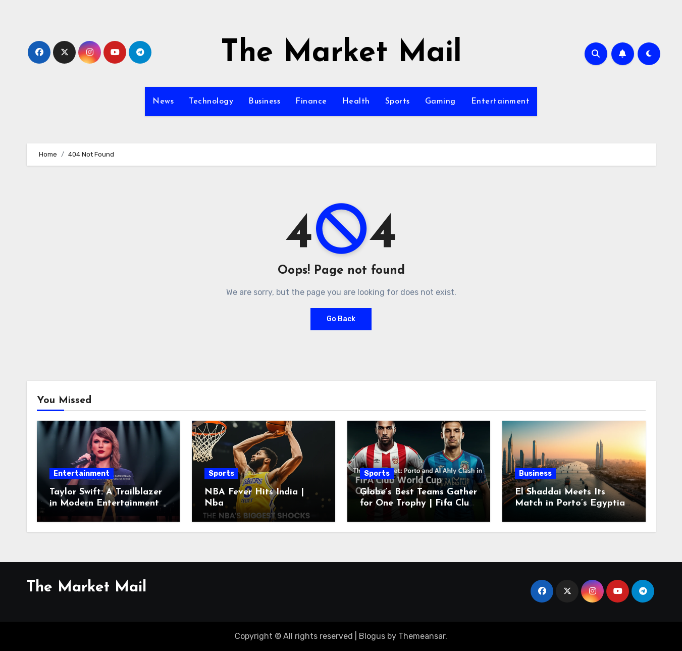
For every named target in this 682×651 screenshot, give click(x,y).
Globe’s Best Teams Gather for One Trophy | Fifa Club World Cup (418, 503)
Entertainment (500, 101)
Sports (397, 101)
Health (356, 101)
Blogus (372, 636)
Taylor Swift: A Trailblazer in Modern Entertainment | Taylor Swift (107, 503)
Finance (311, 101)
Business (264, 101)
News (163, 101)
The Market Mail (341, 53)
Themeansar (421, 636)
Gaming (440, 101)
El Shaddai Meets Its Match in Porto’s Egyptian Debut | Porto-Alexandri (572, 503)
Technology (211, 101)
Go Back (341, 319)
